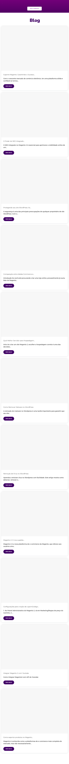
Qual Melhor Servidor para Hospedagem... (19, 341)
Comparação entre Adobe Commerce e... (18, 274)
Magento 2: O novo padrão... (13, 540)
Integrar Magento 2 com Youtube (16, 673)
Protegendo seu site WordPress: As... (17, 208)
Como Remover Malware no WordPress (18, 407)
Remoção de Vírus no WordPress (15, 474)
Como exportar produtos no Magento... (18, 737)
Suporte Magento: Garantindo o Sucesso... (19, 75)
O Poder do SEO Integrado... (14, 141)
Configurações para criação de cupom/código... (21, 607)
